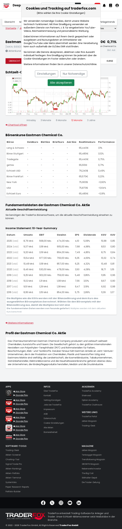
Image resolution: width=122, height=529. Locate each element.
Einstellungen (46, 74)
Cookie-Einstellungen (35, 58)
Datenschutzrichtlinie (85, 64)
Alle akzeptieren (61, 83)
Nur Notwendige (74, 74)
